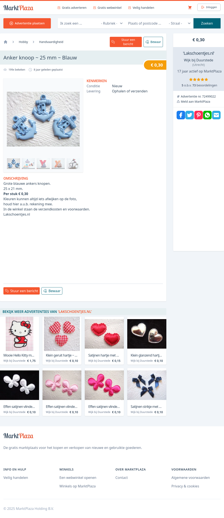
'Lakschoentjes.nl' (198, 53)
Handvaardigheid (51, 42)
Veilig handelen (15, 477)
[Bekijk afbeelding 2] (28, 163)
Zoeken (207, 23)
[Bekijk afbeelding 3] (43, 163)
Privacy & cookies (185, 486)
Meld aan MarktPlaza (195, 101)
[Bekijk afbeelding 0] (13, 163)
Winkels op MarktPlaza (77, 486)
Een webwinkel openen (77, 477)
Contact (122, 477)
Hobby (23, 42)
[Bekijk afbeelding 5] (73, 163)
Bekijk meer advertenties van (47, 311)
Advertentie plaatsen (27, 23)
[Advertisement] (83, 250)
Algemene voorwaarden (190, 477)
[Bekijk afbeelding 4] (58, 163)
